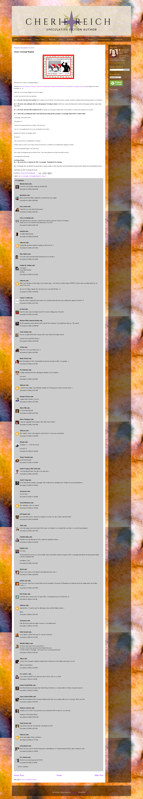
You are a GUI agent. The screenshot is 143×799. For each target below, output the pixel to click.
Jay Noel (22, 309)
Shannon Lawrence (25, 708)
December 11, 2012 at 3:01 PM (28, 679)
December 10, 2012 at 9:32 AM (29, 259)
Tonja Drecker (24, 723)
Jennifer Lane (24, 580)
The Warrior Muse (32, 714)
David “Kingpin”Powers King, (78, 86)
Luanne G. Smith (25, 298)
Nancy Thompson (25, 419)
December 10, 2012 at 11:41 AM (29, 314)
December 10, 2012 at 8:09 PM (29, 519)
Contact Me (118, 39)
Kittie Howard (24, 632)
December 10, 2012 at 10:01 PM (29, 574)
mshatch (22, 231)
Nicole (22, 569)
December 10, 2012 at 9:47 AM (29, 274)
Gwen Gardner (24, 332)
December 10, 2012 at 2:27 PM (29, 390)
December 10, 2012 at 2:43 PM (29, 413)
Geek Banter (28, 665)
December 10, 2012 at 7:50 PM (29, 508)
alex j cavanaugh (23, 176)
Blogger (88, 792)
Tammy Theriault (25, 457)
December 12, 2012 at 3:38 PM (29, 751)
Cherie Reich (124, 50)
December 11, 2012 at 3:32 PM (29, 690)
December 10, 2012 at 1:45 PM (29, 364)
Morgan (22, 442)
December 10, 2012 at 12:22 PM (29, 326)
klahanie (22, 548)
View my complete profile (117, 63)
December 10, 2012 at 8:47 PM (29, 531)
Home (15, 39)
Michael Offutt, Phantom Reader (29, 320)
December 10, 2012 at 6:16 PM (29, 474)
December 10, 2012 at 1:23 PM (29, 352)
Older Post (98, 775)
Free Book (80, 39)
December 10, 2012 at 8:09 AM (29, 189)
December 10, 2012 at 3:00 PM (29, 436)
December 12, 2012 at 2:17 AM (29, 728)
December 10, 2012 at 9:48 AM (29, 292)
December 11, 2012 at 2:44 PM (29, 668)
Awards (90, 39)
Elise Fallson (23, 254)
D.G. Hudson (23, 757)
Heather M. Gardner (26, 265)
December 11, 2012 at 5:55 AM (29, 637)
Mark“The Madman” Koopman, (27, 86)
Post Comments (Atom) (29, 779)
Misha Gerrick (24, 358)
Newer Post (19, 775)
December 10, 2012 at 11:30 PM (29, 588)
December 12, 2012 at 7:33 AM (29, 740)
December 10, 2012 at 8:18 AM (29, 200)
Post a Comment (23, 766)
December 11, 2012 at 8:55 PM (29, 702)
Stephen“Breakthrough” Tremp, (60, 86)
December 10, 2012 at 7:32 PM (29, 496)
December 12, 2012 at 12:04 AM (29, 717)
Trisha (21, 525)
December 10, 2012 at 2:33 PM (29, 402)
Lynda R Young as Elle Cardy (28, 468)
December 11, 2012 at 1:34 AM (28, 599)
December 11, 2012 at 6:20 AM (29, 652)
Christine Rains (24, 537)
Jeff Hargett (23, 514)
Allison (22, 658)
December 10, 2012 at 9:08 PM (29, 542)
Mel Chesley (23, 594)
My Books (70, 39)
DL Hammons (24, 370)
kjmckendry (23, 195)
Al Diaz (22, 347)
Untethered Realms (103, 39)
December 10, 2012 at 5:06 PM (29, 462)
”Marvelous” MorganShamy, (43, 86)
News (61, 39)
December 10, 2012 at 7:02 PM (29, 485)
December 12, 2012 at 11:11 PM (28, 762)
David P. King (24, 480)
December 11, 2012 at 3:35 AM (29, 626)
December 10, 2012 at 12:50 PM (29, 341)
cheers (44, 176)
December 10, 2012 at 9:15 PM (29, 563)
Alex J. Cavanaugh (25, 218)
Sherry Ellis (23, 408)
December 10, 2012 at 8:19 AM (29, 212)
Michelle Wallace (25, 643)
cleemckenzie (24, 746)
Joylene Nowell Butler (26, 685)
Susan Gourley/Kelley (26, 696)
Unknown (22, 242)
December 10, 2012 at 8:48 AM (29, 236)
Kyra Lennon (23, 206)
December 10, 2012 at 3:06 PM (29, 451)
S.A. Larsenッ (24, 674)
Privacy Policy (40, 39)
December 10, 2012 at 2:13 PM (29, 379)
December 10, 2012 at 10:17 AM (29, 303)
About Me (52, 39)
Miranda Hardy (24, 184)
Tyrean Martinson (25, 503)
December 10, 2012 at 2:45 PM (29, 424)
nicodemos (74, 792)
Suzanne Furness (25, 396)
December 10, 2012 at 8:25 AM (29, 225)
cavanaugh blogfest (35, 176)
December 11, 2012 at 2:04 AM (29, 614)
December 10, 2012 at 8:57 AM (29, 248)
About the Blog (26, 39)
